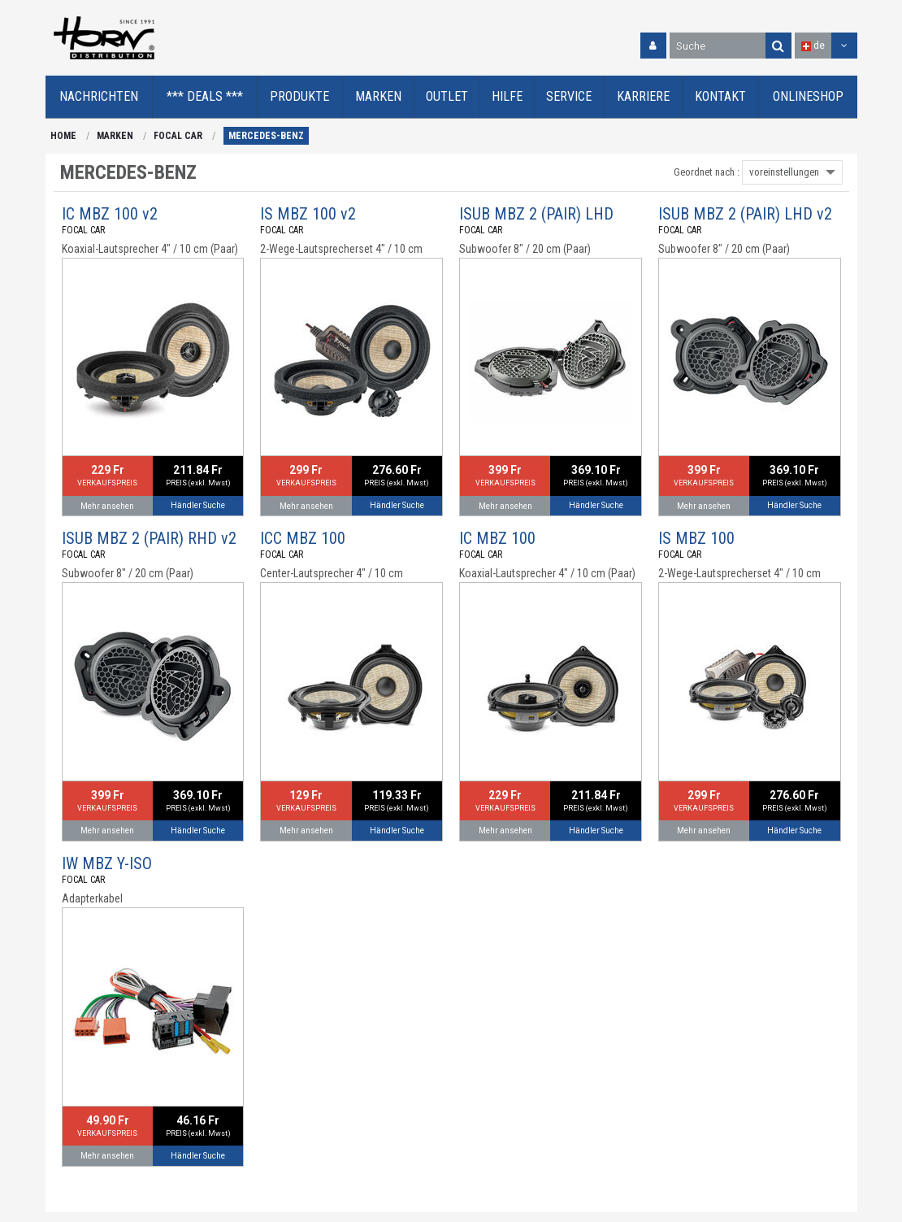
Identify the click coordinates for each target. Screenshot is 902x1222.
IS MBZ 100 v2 (308, 214)
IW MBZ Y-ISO (107, 863)
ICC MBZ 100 (302, 538)
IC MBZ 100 (497, 538)
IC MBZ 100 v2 (110, 214)
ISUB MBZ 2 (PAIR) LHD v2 (745, 214)
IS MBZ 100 (696, 538)
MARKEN (115, 135)
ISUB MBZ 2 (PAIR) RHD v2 (149, 538)
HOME (63, 135)
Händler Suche (198, 505)
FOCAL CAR (178, 135)
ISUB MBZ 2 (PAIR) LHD (536, 214)
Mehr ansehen (107, 506)
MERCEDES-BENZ (266, 135)
